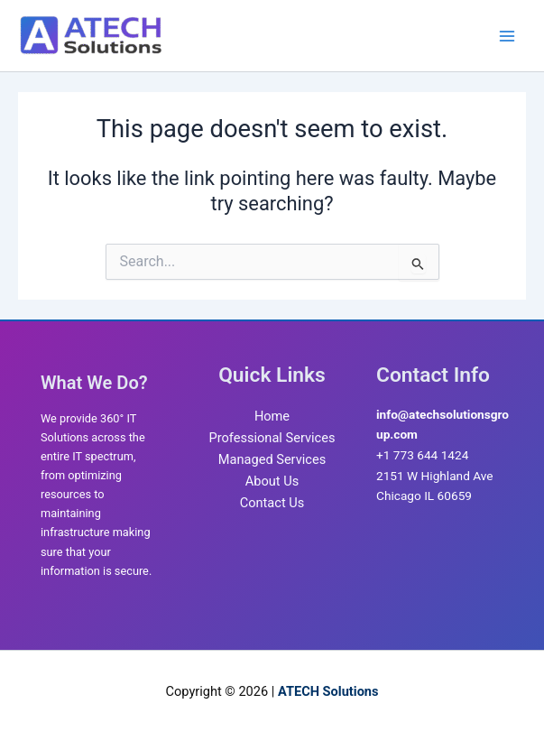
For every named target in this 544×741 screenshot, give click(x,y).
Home (272, 416)
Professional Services (272, 438)
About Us (272, 481)
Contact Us (272, 503)
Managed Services (272, 459)
